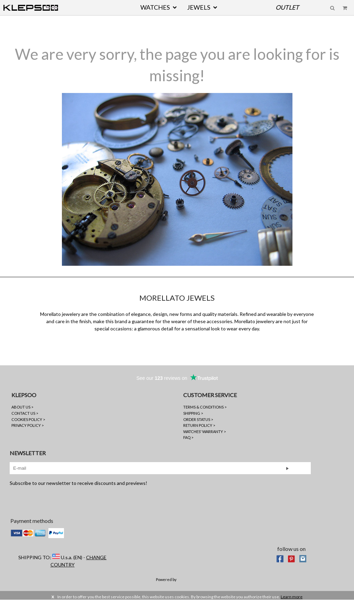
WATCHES (155, 7)
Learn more (291, 596)
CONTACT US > (24, 413)
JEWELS (198, 7)
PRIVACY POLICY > (27, 425)
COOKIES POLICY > (28, 419)
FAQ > (188, 437)
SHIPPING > (193, 413)
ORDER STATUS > (198, 419)
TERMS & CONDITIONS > (204, 407)
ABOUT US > (22, 407)
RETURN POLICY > (199, 425)
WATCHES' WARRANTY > (204, 431)
